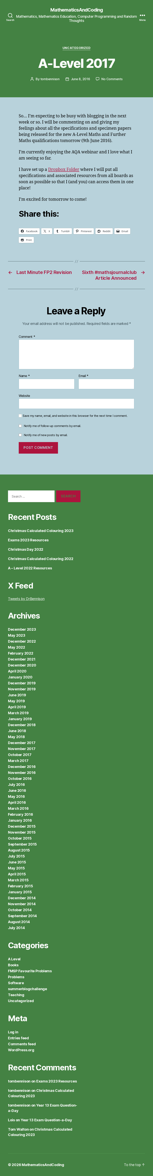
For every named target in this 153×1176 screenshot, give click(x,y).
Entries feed (18, 1038)
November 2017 (21, 749)
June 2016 (17, 790)
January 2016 (20, 820)
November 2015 (22, 832)
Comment (27, 337)
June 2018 (17, 731)
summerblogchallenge (27, 989)
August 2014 (19, 922)
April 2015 (17, 874)
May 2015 (16, 868)
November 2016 (22, 773)
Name (24, 376)
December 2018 (22, 725)
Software (16, 983)
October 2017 (19, 755)
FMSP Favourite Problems (30, 971)
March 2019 (18, 713)
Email (83, 376)
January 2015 (20, 892)
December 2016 (22, 767)
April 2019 (17, 707)
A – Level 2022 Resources (30, 568)
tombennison (50, 79)
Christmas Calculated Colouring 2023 (41, 531)
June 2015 (17, 862)
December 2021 (21, 659)
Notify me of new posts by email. (46, 435)
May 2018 (16, 737)
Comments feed (22, 1044)
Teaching (16, 995)
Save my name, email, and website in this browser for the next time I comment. (75, 416)
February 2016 (20, 814)
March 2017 (18, 761)
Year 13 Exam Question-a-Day (46, 1120)
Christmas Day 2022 (25, 549)
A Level (14, 959)
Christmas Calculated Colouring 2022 (40, 559)
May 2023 (16, 635)
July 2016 (16, 784)
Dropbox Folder (63, 169)
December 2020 (22, 665)
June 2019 (17, 695)
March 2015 (18, 880)
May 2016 (16, 796)
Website (24, 396)
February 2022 (20, 653)
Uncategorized (76, 48)
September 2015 (22, 844)
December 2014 (22, 898)
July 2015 (16, 856)
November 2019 (22, 689)
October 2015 (20, 838)
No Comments (111, 79)
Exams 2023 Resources (28, 540)
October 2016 (20, 779)
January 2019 (20, 719)
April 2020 (17, 671)
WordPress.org (21, 1050)
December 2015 (22, 826)
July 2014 (16, 928)
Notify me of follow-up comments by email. (52, 426)
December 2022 (22, 641)
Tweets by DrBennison (26, 599)
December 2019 (22, 683)
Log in (13, 1032)
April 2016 (17, 802)
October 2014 (20, 910)
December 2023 (22, 629)
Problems (16, 977)
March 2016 (18, 808)
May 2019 (16, 701)
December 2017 (21, 743)
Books (13, 965)
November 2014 (22, 904)
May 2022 (16, 647)
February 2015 (20, 886)
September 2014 (22, 916)
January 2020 (20, 677)
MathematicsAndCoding (76, 10)
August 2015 (19, 850)
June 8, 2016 (80, 79)
